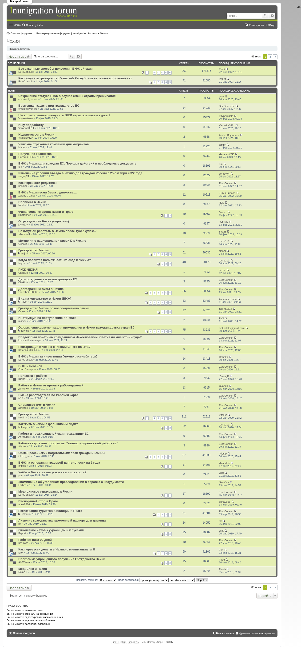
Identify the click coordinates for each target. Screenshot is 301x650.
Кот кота (23, 543)
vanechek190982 (28, 292)
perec (222, 270)
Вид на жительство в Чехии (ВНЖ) (44, 298)
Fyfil (221, 318)
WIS (221, 530)
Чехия (104, 33)
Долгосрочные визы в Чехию (40, 289)
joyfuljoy (23, 224)
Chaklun (23, 272)
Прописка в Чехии (32, 202)
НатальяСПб (26, 157)
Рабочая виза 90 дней (35, 540)
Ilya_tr (222, 78)
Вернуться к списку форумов (28, 595)
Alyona (22, 446)
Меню (17, 25)
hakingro (23, 427)
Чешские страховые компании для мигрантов (53, 144)
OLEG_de (24, 456)
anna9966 (24, 504)
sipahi (222, 250)
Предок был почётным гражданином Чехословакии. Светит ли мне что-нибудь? (80, 337)
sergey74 (23, 176)
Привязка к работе (32, 375)
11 (158, 72)
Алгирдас (24, 436)
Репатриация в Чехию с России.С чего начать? (54, 347)
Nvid (21, 205)
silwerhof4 (24, 234)
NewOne (224, 482)
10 (154, 72)
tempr (222, 144)
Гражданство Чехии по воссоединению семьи (53, 308)
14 (170, 72)
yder (20, 475)
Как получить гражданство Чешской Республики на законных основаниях (75, 78)
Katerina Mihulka (28, 350)
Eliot (20, 552)
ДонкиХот (24, 388)
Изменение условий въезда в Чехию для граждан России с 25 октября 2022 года (80, 173)
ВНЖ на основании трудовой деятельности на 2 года (59, 462)
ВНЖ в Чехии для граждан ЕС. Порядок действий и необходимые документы (77, 163)
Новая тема (17, 56)
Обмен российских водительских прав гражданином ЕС (61, 453)
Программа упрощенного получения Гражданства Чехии (61, 559)
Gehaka (23, 243)
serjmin (25, 253)
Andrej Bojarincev (229, 135)
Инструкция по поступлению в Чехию (47, 318)
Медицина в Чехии (32, 568)
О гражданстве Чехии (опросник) (43, 221)
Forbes (22, 485)
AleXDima (24, 562)
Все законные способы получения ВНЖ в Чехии (55, 68)
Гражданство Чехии (33, 250)
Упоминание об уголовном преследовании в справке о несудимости (71, 482)
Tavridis (25, 330)
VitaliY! (223, 414)
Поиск (265, 16)
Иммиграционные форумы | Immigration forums (66, 33)
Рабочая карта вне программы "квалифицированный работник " (68, 443)
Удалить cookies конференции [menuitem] (257, 633)
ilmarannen (24, 214)
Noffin (21, 417)
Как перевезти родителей (37, 183)
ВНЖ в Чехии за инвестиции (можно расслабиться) (57, 356)
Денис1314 (225, 308)
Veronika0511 (26, 128)
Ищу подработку (31, 125)
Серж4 (25, 514)
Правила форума (19, 48)
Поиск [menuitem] (29, 25)
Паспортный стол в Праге (38, 501)
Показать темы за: (96, 579)
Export (22, 533)
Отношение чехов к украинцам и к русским (51, 530)
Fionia (222, 569)
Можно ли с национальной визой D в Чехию (52, 240)
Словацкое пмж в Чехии (36, 404)
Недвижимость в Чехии (36, 134)
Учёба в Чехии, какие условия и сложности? (52, 472)
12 (162, 72)
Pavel (24, 301)
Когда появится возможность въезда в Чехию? (54, 260)
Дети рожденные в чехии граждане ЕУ (47, 279)
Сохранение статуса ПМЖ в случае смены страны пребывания (66, 96)
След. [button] (275, 56)
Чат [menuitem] (41, 25)
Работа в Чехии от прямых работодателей (50, 385)
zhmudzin (224, 463)
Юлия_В (23, 378)
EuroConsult (25, 71)
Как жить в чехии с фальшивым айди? (48, 424)
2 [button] (270, 57)
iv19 (20, 398)
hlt (19, 523)
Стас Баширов (27, 369)
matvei (22, 321)
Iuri (20, 166)
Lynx (221, 96)
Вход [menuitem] (272, 25)
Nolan (21, 571)
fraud (222, 559)
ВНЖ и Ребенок (30, 366)
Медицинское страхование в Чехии (45, 491)
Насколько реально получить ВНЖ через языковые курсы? (64, 115)
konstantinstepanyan (30, 340)
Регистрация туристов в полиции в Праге (50, 511)
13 (166, 72)
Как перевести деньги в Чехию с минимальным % (56, 549)
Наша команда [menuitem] (225, 633)
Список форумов (21, 33)
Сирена (223, 386)
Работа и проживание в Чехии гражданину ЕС (53, 433)
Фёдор (223, 453)
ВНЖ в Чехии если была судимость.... (47, 192)
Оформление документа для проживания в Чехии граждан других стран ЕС (76, 327)
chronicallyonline (27, 99)
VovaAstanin (25, 118)
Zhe (221, 550)
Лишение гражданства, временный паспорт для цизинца (62, 520)
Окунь (22, 311)
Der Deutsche (227, 106)
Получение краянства (35, 154)
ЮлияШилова (227, 193)
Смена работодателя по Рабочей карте (48, 395)
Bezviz (222, 212)
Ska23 (222, 231)
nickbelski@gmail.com (232, 328)
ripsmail (22, 186)
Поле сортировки (143, 579)
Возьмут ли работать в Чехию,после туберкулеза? (57, 231)
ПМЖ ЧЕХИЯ (28, 269)
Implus (22, 465)
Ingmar (22, 263)
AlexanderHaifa (228, 299)
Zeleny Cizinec (26, 195)
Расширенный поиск (272, 16)
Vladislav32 (25, 137)
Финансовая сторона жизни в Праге (46, 211)
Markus (22, 147)
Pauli (222, 69)
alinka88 (23, 407)
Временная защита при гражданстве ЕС (48, 105)
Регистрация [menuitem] (256, 25)
